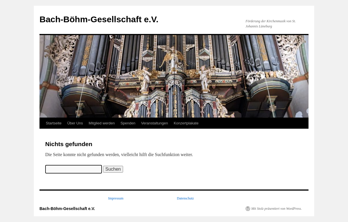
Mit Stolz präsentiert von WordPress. (276, 209)
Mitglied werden (102, 123)
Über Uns (75, 123)
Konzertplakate (186, 123)
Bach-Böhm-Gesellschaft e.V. (99, 19)
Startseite (54, 123)
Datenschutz (185, 198)
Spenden (127, 123)
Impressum (115, 198)
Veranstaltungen (154, 123)
